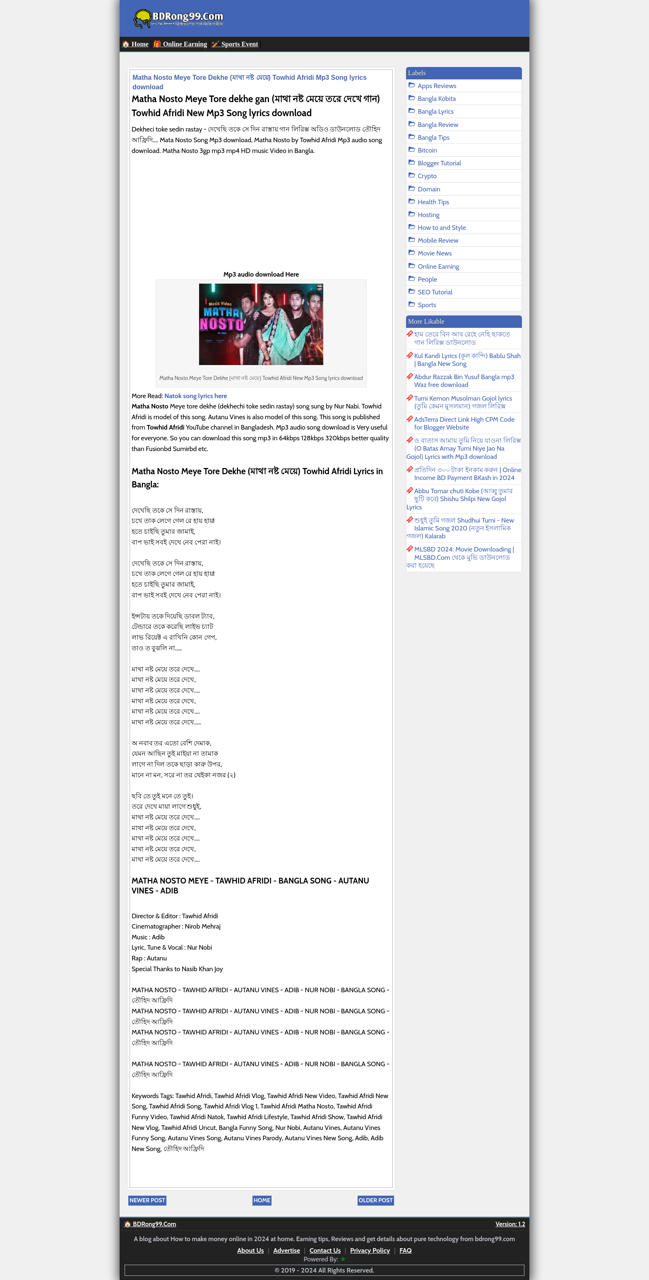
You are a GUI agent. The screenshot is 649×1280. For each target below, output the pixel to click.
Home (262, 1200)
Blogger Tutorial (439, 163)
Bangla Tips (434, 137)
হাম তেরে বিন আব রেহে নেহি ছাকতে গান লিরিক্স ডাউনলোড (462, 338)
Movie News (435, 253)
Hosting (429, 215)
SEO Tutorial (435, 292)
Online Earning (438, 266)
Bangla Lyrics (436, 111)
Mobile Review (438, 240)
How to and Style (442, 228)
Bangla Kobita (437, 99)
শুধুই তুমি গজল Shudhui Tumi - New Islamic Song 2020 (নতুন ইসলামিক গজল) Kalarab (460, 528)
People (427, 279)
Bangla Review (438, 125)
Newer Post (147, 1200)
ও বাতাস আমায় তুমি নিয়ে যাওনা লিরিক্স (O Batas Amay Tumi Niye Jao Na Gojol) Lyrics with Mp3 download (463, 448)
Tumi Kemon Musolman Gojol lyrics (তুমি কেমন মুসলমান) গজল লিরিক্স (463, 402)
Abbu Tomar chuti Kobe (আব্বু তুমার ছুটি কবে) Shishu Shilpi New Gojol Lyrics (459, 499)
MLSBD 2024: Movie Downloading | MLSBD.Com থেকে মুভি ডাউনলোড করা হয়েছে (460, 557)
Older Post (376, 1200)
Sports (427, 305)
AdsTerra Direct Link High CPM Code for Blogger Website (464, 423)
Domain (429, 189)
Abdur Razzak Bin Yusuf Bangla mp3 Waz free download (464, 381)
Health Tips (433, 202)
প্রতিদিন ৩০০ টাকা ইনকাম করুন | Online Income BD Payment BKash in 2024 (468, 474)
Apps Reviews (437, 86)
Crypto (427, 176)
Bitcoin (427, 150)
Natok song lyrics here (197, 396)
